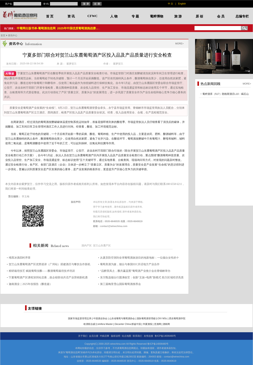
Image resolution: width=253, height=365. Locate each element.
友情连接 (148, 336)
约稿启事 (104, 336)
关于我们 (82, 336)
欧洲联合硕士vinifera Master (98, 324)
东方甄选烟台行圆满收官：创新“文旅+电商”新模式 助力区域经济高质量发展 (142, 278)
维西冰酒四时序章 (20, 257)
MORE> (179, 43)
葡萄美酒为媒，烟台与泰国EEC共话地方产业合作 (130, 264)
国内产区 (87, 245)
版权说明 (115, 336)
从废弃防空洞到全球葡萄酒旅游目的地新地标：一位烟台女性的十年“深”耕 (139, 258)
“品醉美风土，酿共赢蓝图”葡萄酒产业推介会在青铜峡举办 (135, 270)
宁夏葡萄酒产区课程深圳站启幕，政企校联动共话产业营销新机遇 (48, 277)
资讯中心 (12, 35)
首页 (3, 35)
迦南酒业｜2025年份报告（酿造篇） (30, 284)
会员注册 (93, 336)
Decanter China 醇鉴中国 (128, 324)
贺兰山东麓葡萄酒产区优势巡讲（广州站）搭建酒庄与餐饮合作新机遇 (49, 265)
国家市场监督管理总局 (79, 318)
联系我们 (137, 336)
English (182, 3)
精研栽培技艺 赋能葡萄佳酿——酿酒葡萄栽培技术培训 (42, 270)
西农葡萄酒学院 (177, 318)
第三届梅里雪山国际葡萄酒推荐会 (120, 284)
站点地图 (126, 336)
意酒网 (157, 324)
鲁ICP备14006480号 (165, 336)
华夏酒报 (147, 324)
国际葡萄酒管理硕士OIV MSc (152, 318)
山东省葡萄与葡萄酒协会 (122, 318)
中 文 (170, 3)
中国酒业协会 (100, 318)
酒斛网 (166, 324)
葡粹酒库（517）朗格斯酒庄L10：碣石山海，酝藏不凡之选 (225, 94)
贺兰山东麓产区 (102, 245)
